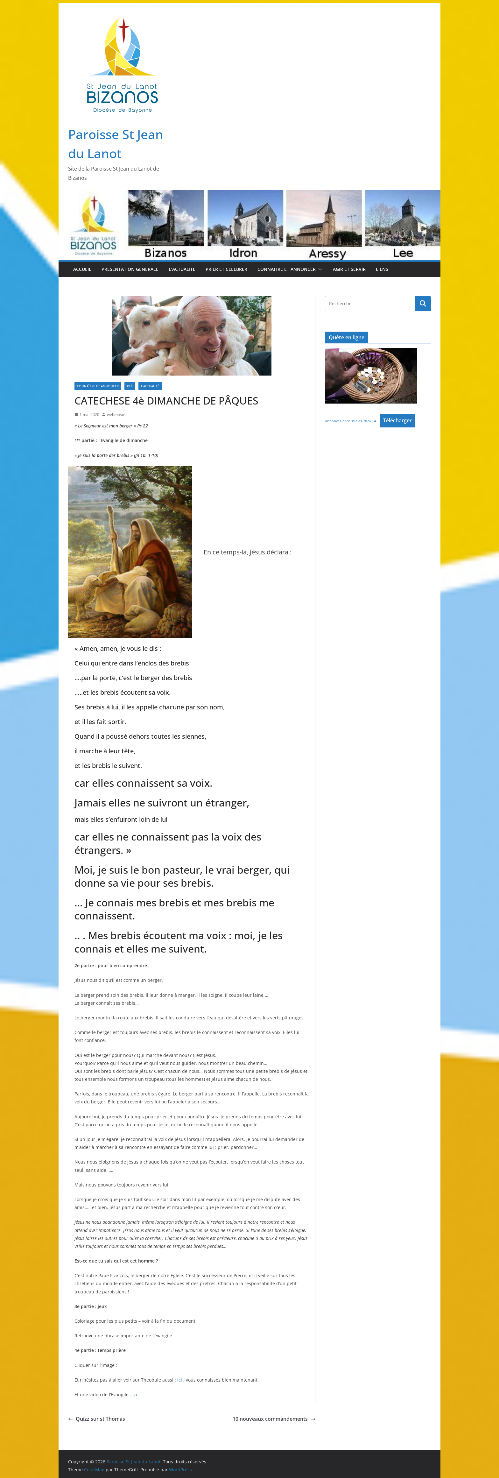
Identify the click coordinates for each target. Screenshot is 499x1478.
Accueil (82, 269)
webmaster (117, 414)
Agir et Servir (349, 269)
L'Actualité (150, 386)
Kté (130, 386)
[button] (319, 269)
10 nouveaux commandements (274, 1418)
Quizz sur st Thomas (96, 1418)
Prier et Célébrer (226, 269)
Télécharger (397, 420)
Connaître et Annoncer (286, 269)
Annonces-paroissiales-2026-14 (350, 421)
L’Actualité (182, 269)
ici (179, 1380)
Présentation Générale (130, 269)
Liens (382, 269)
